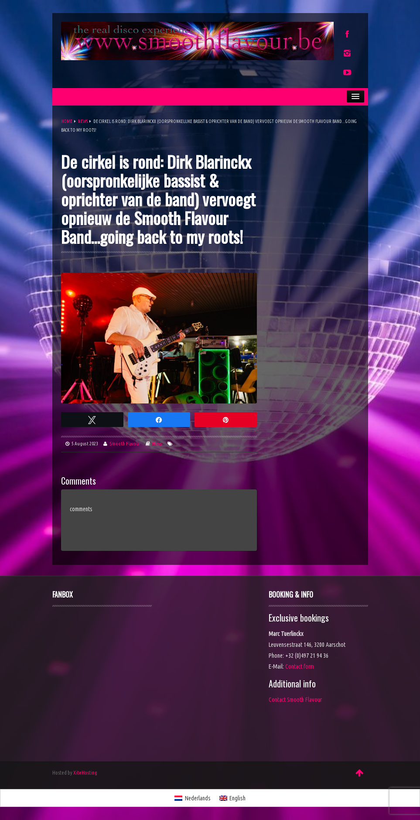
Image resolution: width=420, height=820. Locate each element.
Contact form (299, 666)
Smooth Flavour (125, 443)
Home (66, 121)
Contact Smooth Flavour (295, 699)
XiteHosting (85, 773)
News (83, 121)
